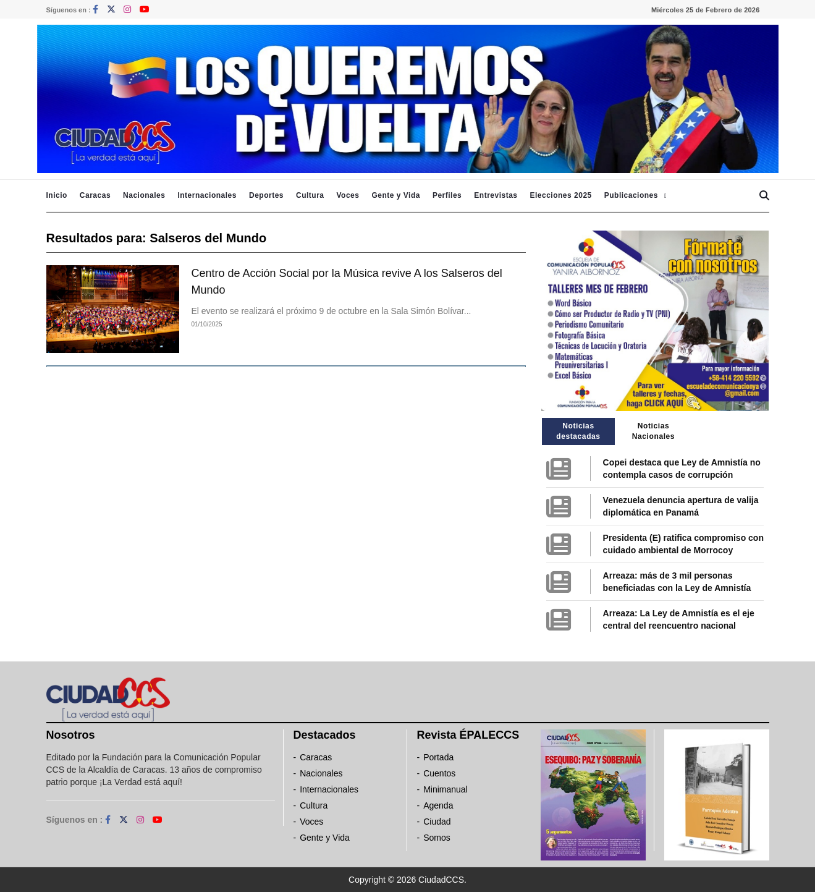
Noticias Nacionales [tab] (653, 431)
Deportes (266, 195)
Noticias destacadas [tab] (578, 431)
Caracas (95, 195)
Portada (438, 757)
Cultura (310, 195)
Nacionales (144, 195)
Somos (436, 838)
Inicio (56, 195)
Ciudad (436, 821)
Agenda (438, 805)
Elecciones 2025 (561, 195)
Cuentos (439, 773)
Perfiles (447, 195)
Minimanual (445, 789)
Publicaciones (631, 195)
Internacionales (207, 195)
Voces (347, 195)
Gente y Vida (395, 195)
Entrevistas (495, 195)
